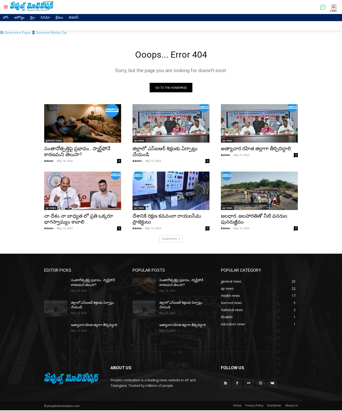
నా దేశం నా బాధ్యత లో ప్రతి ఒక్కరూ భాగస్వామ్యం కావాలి (78, 220)
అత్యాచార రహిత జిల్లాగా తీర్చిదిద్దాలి (256, 149)
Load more (171, 240)
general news (54, 141)
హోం (6, 17)
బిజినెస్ (74, 17)
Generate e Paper (15, 33)
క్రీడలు (59, 17)
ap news (139, 141)
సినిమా (45, 17)
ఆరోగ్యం (19, 17)
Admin (48, 161)
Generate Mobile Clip (49, 33)
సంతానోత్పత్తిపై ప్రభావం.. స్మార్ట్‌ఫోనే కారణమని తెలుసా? (77, 152)
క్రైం (32, 17)
